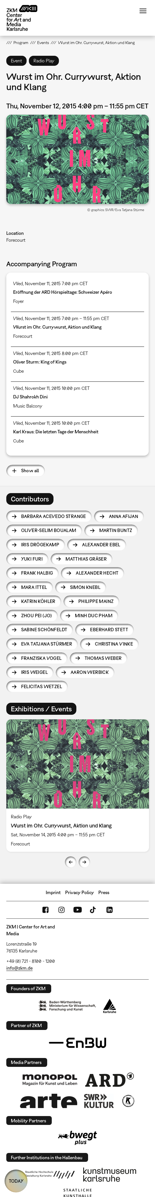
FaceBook (45, 910)
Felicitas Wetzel (41, 686)
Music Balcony (27, 405)
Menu (143, 11)
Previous (70, 862)
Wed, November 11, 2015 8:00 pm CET (50, 353)
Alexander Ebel (101, 544)
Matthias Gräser (86, 558)
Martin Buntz (115, 530)
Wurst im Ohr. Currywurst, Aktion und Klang (57, 326)
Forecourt (15, 240)
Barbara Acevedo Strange (53, 516)
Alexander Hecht (97, 572)
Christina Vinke (114, 643)
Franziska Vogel (41, 658)
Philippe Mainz (96, 601)
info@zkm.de (19, 967)
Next (84, 862)
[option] (78, 785)
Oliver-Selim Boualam (48, 530)
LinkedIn (109, 910)
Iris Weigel (34, 672)
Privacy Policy (79, 892)
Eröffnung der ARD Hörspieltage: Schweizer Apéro (62, 292)
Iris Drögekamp (40, 544)
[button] (77, 159)
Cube (18, 371)
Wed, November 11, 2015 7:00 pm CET (50, 283)
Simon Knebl (85, 587)
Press (103, 892)
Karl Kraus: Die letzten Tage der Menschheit (55, 431)
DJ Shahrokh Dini (30, 396)
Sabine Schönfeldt (44, 629)
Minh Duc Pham (93, 615)
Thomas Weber (103, 658)
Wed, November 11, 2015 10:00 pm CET (51, 388)
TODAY (16, 1181)
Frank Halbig (37, 572)
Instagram (61, 910)
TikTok (93, 910)
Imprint (53, 892)
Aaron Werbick (90, 672)
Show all (30, 470)
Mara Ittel (34, 587)
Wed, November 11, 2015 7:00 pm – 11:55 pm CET (61, 318)
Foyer (18, 301)
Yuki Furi (32, 558)
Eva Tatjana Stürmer (46, 643)
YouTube (77, 910)
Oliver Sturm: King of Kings (39, 361)
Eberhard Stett (109, 629)
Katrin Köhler (38, 601)
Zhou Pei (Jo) (36, 615)
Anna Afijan (123, 516)
